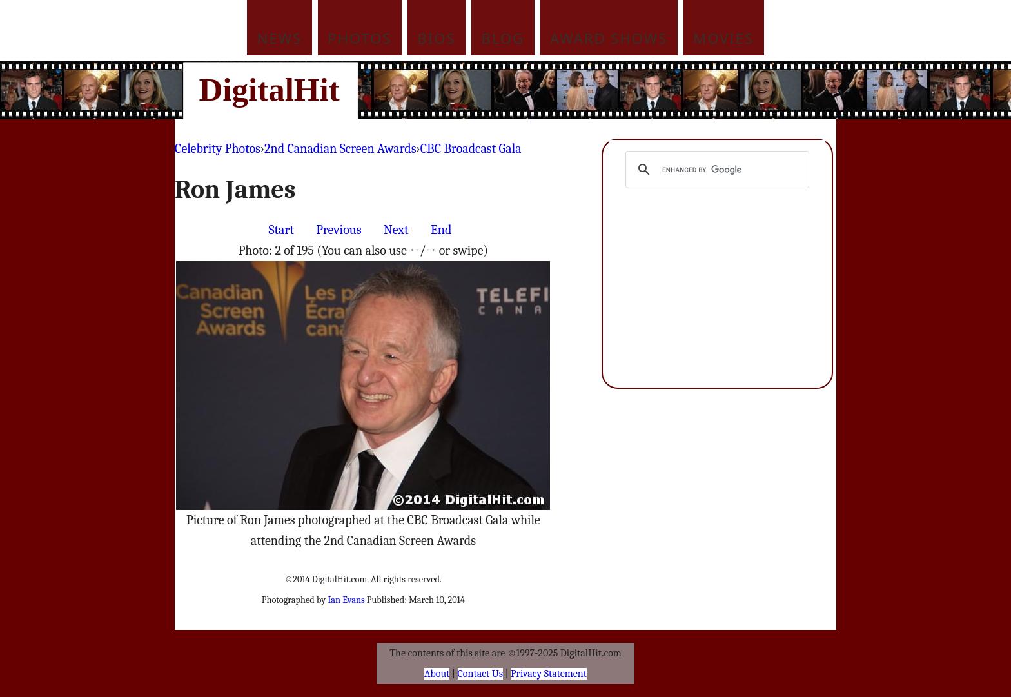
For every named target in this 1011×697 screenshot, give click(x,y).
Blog (503, 38)
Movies (723, 38)
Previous (338, 229)
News (279, 38)
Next (396, 229)
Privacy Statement (549, 674)
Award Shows (608, 38)
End (441, 229)
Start (281, 229)
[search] (715, 169)
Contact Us (480, 674)
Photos (359, 38)
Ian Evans (346, 599)
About (436, 674)
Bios (437, 38)
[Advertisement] (592, 90)
